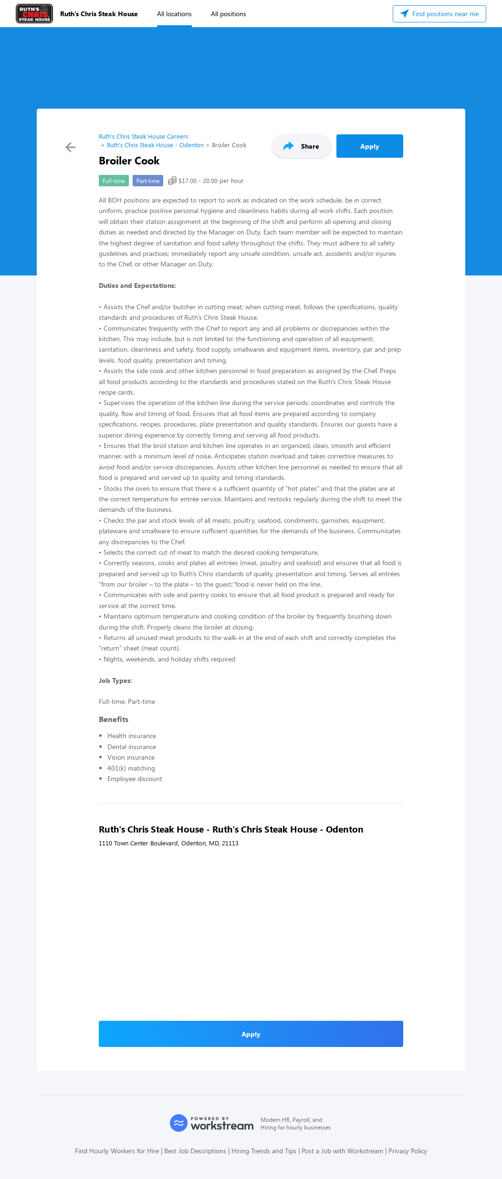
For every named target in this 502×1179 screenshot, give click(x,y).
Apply (369, 146)
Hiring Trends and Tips (263, 1150)
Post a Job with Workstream (342, 1150)
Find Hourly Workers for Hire (117, 1150)
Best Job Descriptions (195, 1150)
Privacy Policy (407, 1150)
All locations (174, 13)
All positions (228, 13)
